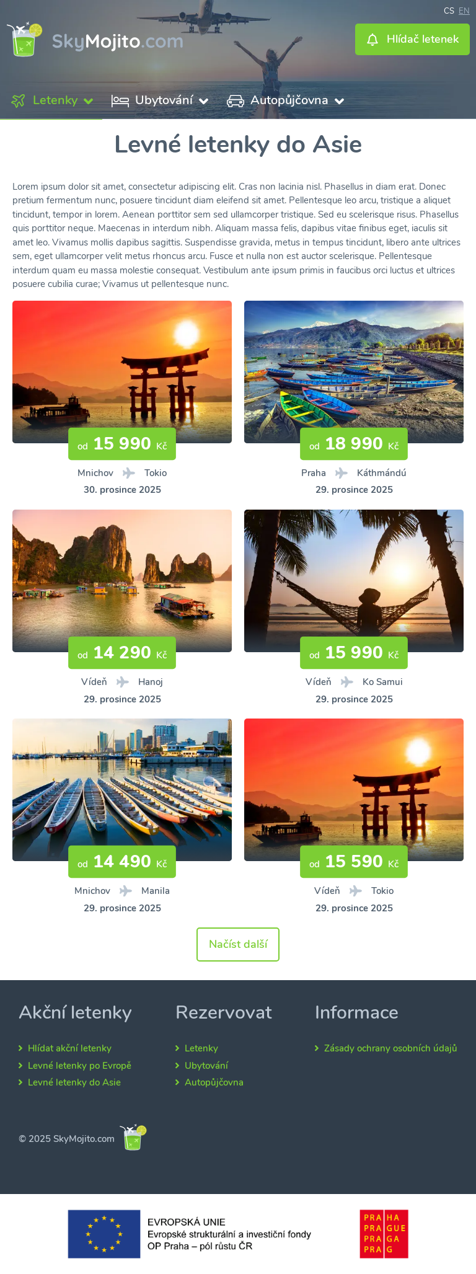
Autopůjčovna (214, 1082)
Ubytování (206, 1065)
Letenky (201, 1048)
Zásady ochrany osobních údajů (390, 1048)
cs (449, 9)
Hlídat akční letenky (70, 1048)
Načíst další (238, 944)
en (464, 9)
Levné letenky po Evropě (79, 1065)
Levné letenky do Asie (74, 1082)
